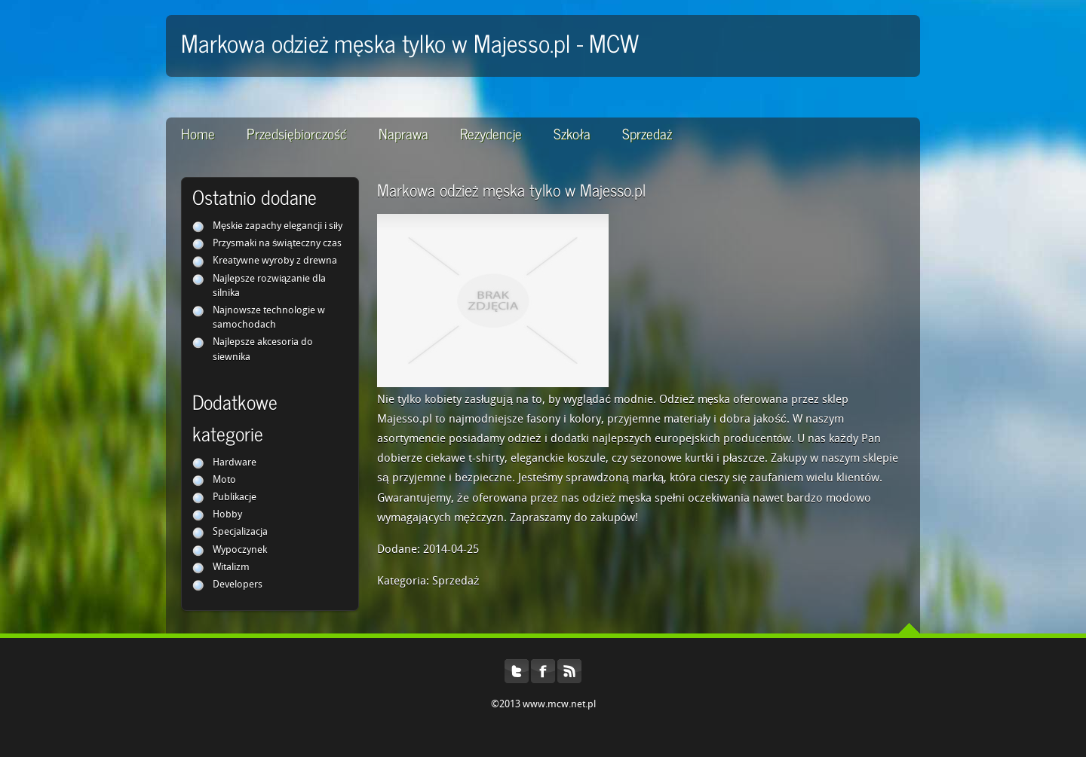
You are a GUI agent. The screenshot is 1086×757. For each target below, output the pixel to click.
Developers (237, 585)
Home (198, 133)
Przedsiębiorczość (297, 133)
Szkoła (572, 133)
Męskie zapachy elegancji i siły (277, 226)
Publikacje (234, 497)
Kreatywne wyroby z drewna (275, 261)
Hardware (234, 463)
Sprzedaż (647, 133)
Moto (224, 480)
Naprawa (403, 133)
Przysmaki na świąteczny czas (277, 244)
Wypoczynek (240, 550)
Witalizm (231, 567)
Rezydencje (491, 133)
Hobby (227, 515)
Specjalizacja (240, 532)
